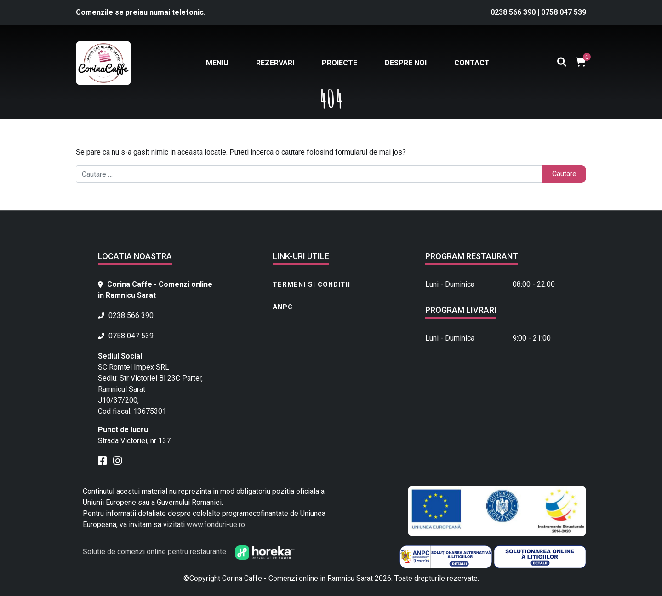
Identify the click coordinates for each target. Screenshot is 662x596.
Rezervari (275, 62)
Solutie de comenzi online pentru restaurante (189, 551)
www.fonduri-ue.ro (216, 524)
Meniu (217, 62)
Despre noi (406, 62)
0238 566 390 (514, 12)
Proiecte (339, 62)
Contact (472, 62)
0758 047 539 (563, 12)
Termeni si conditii (311, 284)
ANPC (283, 307)
